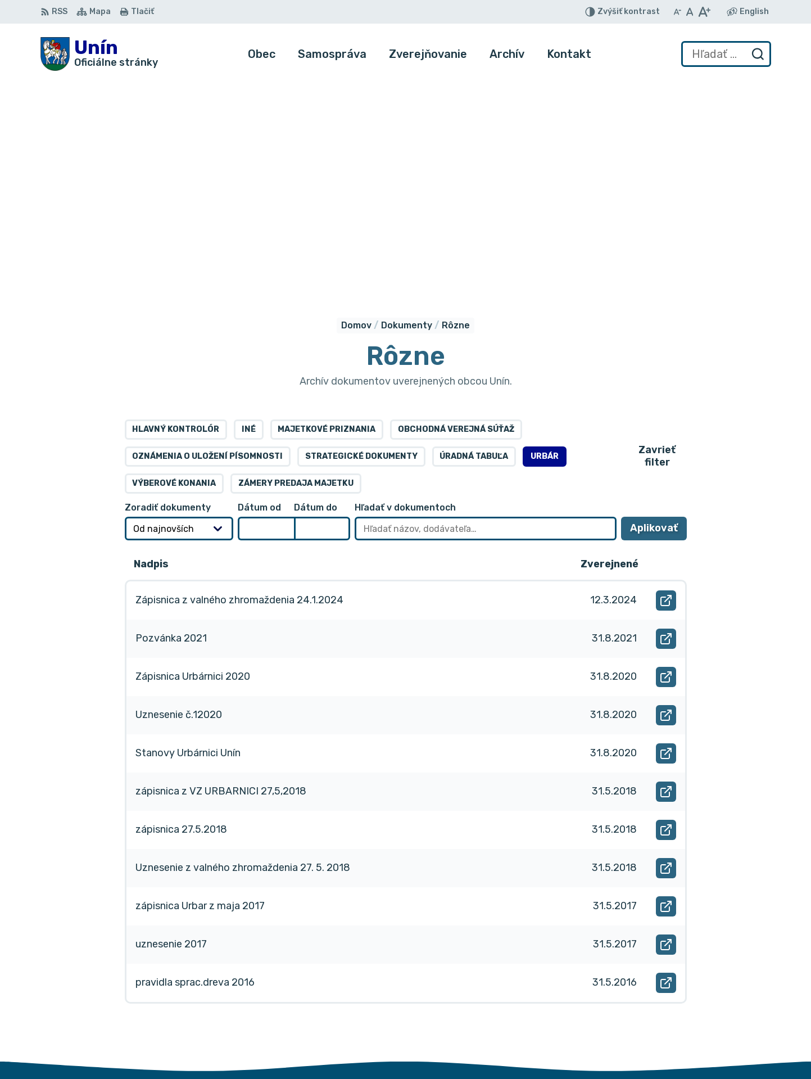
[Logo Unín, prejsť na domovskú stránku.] (99, 54)
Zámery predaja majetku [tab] (296, 272)
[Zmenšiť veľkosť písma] (677, 12)
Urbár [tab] (545, 245)
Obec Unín (136, 950)
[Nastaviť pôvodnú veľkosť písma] (690, 12)
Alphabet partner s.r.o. (206, 939)
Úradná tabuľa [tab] (474, 245)
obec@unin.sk (731, 1022)
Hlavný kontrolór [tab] (175, 218)
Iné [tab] (249, 218)
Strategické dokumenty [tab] (361, 245)
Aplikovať (658, 320)
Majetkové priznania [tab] (326, 218)
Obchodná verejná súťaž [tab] (456, 218)
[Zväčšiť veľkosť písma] (704, 12)
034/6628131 (730, 1010)
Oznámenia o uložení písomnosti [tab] (207, 245)
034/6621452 (731, 997)
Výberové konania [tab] (174, 272)
